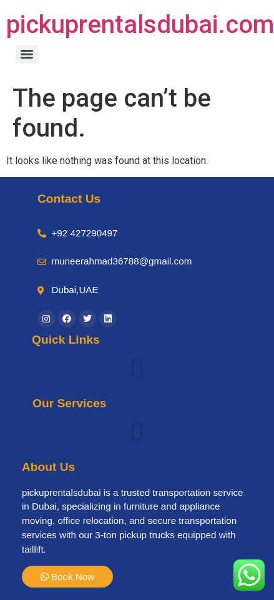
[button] (137, 368)
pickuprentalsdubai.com (140, 24)
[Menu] (27, 54)
